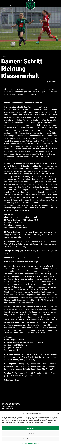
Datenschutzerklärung (27, 443)
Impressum (37, 443)
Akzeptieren (30, 428)
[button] (58, 413)
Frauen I (3, 57)
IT (7, 5)
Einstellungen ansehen (30, 439)
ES (10, 5)
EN (3, 5)
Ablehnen (31, 433)
